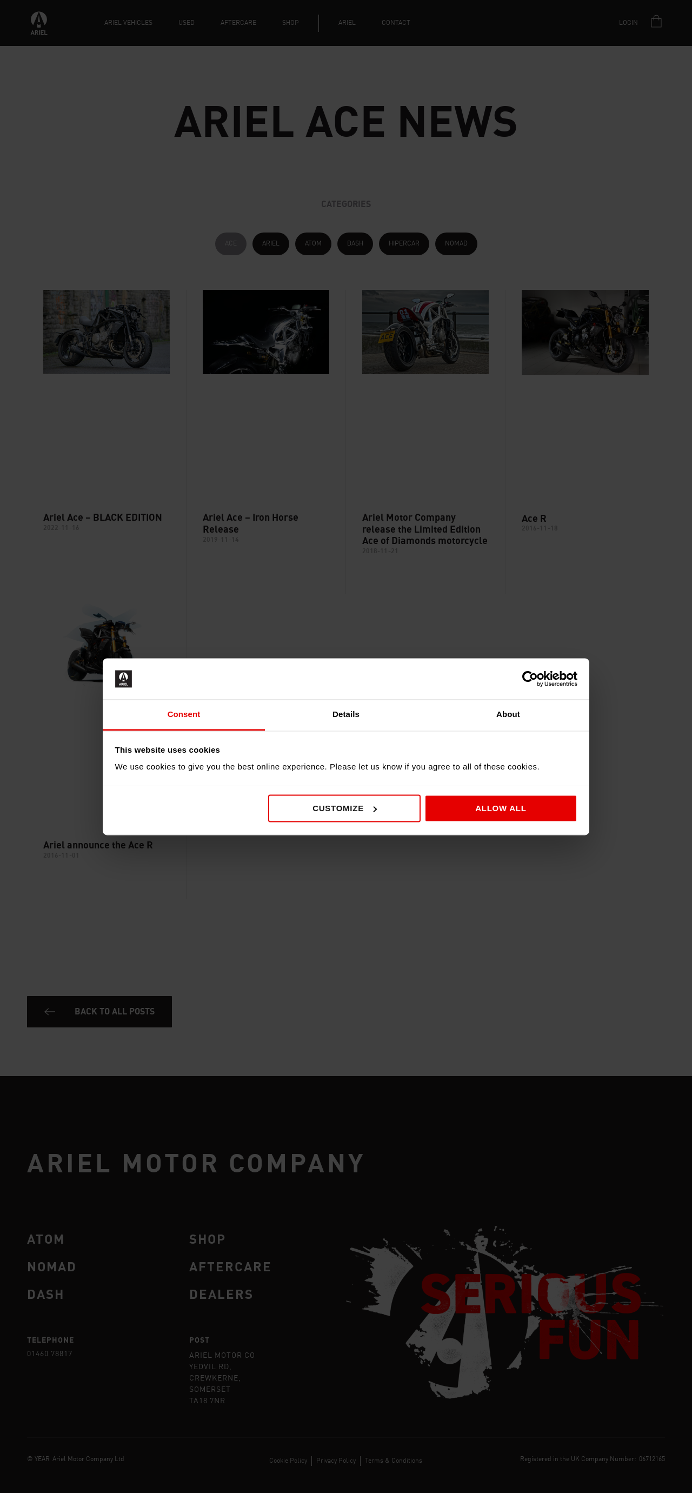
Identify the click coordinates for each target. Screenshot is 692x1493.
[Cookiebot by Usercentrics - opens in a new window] (530, 679)
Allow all (501, 808)
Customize (344, 808)
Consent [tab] (184, 714)
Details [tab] (346, 714)
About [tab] (508, 714)
